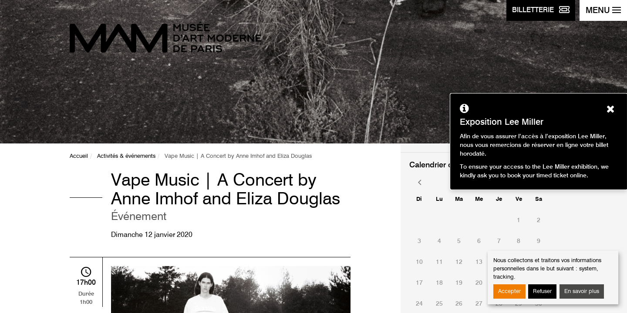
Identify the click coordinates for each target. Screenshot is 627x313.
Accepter (509, 291)
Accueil (79, 156)
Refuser (542, 291)
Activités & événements (126, 156)
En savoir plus (581, 291)
